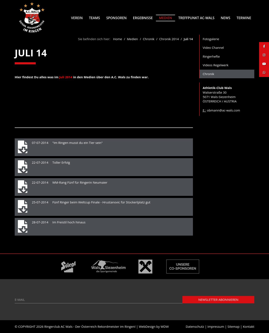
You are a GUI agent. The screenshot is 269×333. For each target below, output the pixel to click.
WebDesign (147, 326)
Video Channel (213, 47)
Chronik (149, 39)
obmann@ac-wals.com (223, 110)
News (225, 18)
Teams (94, 18)
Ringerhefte (211, 56)
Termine (244, 18)
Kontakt (248, 326)
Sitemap (233, 326)
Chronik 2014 (169, 39)
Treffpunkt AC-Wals (196, 18)
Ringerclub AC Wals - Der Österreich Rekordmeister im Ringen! (90, 326)
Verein (77, 18)
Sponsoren (116, 18)
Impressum (215, 326)
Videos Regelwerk (216, 65)
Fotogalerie (211, 39)
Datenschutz (195, 326)
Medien (165, 18)
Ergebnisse (143, 18)
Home (117, 39)
